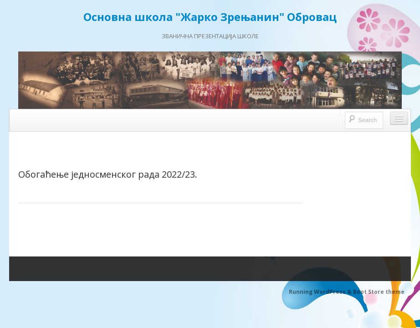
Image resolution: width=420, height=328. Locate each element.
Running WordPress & (321, 292)
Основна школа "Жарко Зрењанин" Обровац (210, 16)
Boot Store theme (379, 292)
